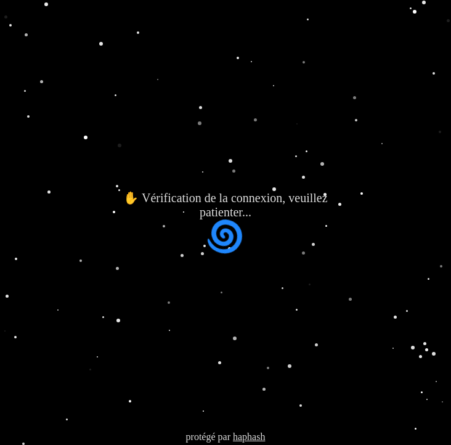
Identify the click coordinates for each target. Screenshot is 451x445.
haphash (249, 436)
